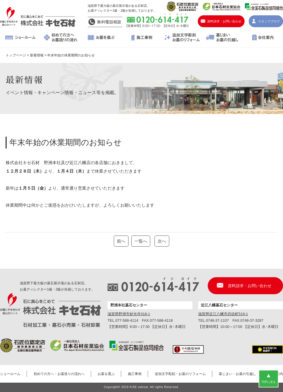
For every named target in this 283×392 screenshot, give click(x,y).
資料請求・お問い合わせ (224, 21)
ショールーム (20, 38)
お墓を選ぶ (101, 38)
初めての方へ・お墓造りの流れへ (61, 38)
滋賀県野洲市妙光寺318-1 (129, 314)
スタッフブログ (269, 21)
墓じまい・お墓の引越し (222, 38)
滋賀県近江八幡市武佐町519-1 (223, 314)
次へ (162, 241)
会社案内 (263, 38)
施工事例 (141, 38)
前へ (121, 241)
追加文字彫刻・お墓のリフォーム (182, 38)
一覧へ (140, 241)
